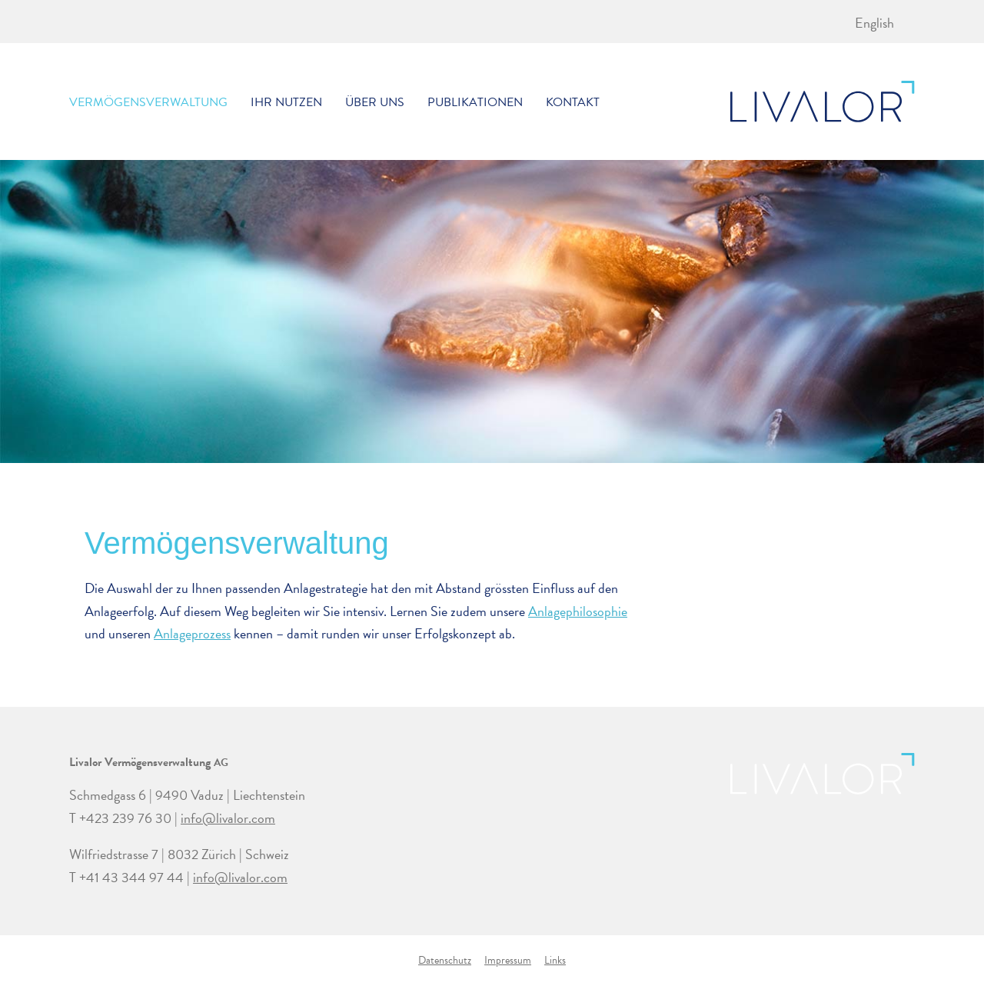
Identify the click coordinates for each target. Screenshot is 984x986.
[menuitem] (874, 23)
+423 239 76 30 (125, 818)
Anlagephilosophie (577, 611)
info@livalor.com (228, 818)
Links (555, 960)
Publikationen (475, 102)
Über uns (374, 102)
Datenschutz (444, 960)
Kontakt (573, 102)
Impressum (507, 960)
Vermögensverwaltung (148, 102)
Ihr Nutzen (286, 102)
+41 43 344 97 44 (131, 877)
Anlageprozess (192, 633)
